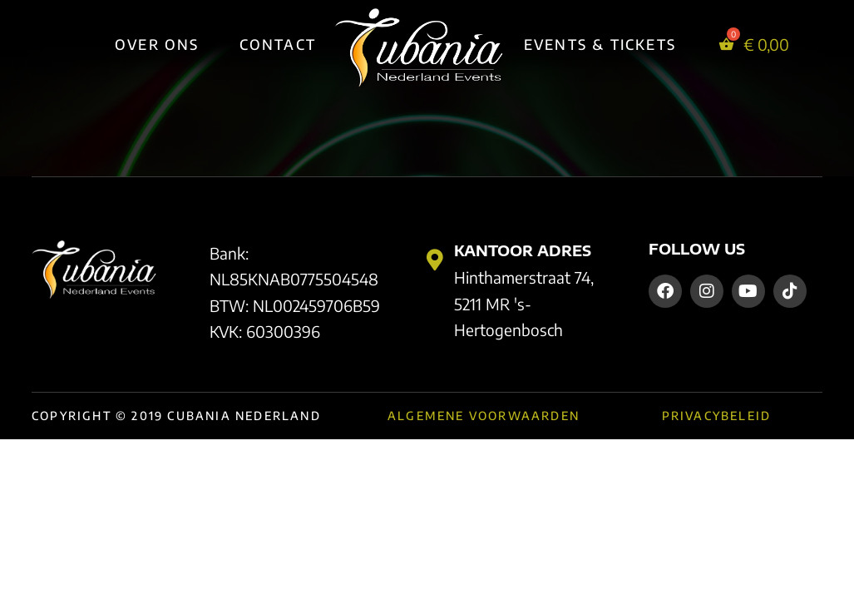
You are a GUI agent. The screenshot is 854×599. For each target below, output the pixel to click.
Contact (277, 44)
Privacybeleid (717, 415)
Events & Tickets (600, 44)
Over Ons (157, 44)
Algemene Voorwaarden (484, 415)
